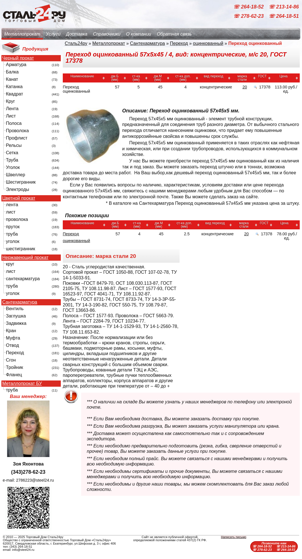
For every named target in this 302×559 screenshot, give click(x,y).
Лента (12, 108)
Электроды (17, 189)
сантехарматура (23, 278)
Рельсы (14, 145)
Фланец (14, 374)
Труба (12, 160)
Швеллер (15, 174)
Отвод (12, 345)
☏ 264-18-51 (284, 16)
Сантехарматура (19, 302)
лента (12, 204)
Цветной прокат (18, 198)
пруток (13, 226)
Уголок (13, 167)
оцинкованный (208, 43)
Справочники (106, 34)
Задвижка (16, 323)
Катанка (14, 86)
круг (10, 264)
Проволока (17, 130)
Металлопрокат (22, 34)
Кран (11, 330)
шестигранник (20, 248)
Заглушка (16, 316)
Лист (11, 116)
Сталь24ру (76, 43)
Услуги (53, 34)
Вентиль (14, 308)
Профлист (16, 138)
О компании (138, 34)
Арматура (16, 64)
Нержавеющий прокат (25, 257)
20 (244, 87)
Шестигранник (21, 182)
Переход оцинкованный (76, 237)
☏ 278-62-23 (249, 16)
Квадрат (14, 94)
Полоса (13, 123)
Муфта (13, 338)
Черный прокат (18, 58)
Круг (10, 101)
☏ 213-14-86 (284, 7)
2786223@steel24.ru (35, 480)
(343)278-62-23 (28, 472)
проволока (17, 219)
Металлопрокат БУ (22, 383)
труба (12, 234)
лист (11, 212)
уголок (12, 241)
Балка (12, 71)
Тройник (14, 367)
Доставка (76, 34)
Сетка (12, 152)
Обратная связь (174, 34)
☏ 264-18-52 (249, 7)
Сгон (11, 360)
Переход (15, 352)
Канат (12, 79)
